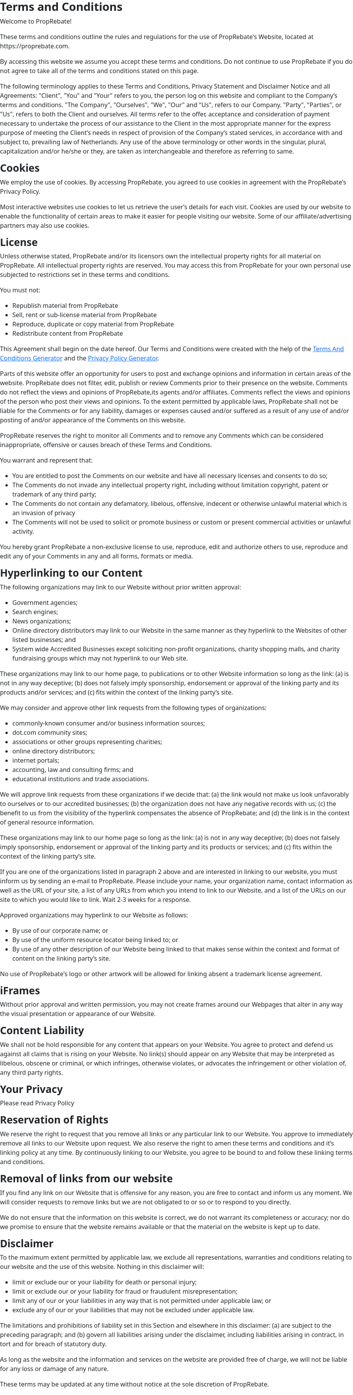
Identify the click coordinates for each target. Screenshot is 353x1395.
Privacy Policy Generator (123, 358)
